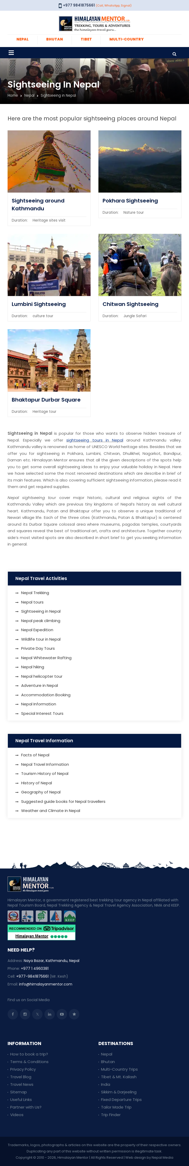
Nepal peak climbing (40, 620)
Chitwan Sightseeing (130, 304)
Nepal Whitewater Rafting (46, 657)
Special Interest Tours (42, 713)
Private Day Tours (38, 648)
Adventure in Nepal (39, 685)
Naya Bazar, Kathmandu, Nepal (51, 960)
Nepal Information (38, 704)
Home (13, 95)
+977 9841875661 (79, 5)
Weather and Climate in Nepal (50, 810)
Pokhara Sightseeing (130, 200)
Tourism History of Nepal (44, 773)
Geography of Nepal (41, 792)
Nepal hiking (32, 667)
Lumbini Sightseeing (39, 304)
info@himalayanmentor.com (45, 984)
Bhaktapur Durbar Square (46, 399)
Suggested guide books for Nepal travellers (63, 801)
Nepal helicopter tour (41, 676)
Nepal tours (32, 602)
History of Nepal (36, 783)
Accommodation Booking (45, 695)
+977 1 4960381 (35, 968)
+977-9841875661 (32, 976)
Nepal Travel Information (45, 764)
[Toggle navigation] (11, 52)
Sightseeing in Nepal (41, 611)
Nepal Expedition (37, 630)
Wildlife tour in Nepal (41, 639)
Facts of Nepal (35, 755)
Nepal (29, 95)
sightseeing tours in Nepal (94, 440)
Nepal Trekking (35, 592)
